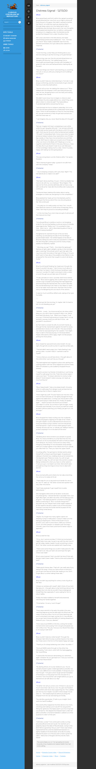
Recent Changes (10, 35)
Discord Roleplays (64, 752)
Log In (6, 50)
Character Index (47, 756)
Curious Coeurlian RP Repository (12, 14)
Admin (6, 48)
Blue (56, 756)
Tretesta (63, 756)
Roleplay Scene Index (49, 752)
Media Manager (9, 38)
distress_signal (45, 5)
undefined (19, 22)
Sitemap (7, 41)
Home (38, 752)
